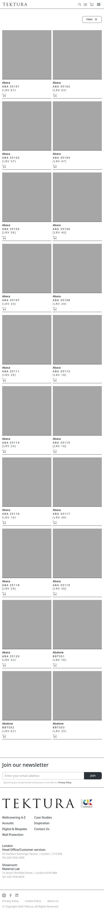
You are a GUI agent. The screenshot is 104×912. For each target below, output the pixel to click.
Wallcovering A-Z (13, 817)
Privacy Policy (64, 782)
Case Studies (43, 817)
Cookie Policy (33, 901)
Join (93, 776)
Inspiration (42, 823)
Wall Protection (12, 835)
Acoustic (8, 823)
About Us (52, 901)
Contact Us (41, 829)
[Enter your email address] (43, 775)
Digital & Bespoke (14, 829)
